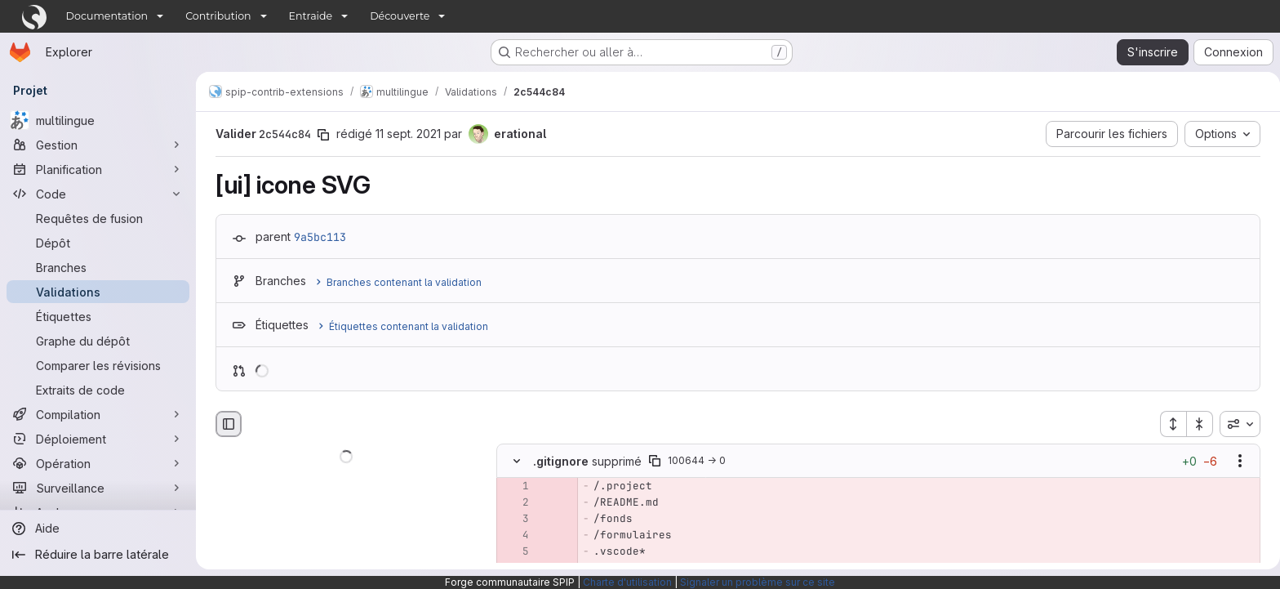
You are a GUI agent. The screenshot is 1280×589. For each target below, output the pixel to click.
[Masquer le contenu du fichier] (513, 461)
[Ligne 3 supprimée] (512, 519)
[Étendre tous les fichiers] (1170, 424)
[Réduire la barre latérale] (98, 554)
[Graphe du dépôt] (98, 340)
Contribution (218, 16)
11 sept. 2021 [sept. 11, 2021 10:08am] (405, 134)
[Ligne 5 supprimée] (512, 552)
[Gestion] (98, 144)
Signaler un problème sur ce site (757, 582)
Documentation (107, 16)
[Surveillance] (98, 487)
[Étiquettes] (98, 316)
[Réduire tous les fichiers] (1197, 424)
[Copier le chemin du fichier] (651, 461)
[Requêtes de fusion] (98, 218)
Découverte (399, 16)
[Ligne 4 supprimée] (512, 536)
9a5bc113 (317, 237)
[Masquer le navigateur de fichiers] (225, 424)
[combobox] (1236, 424)
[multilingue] (98, 120)
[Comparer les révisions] (98, 365)
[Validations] (98, 291)
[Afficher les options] (1237, 461)
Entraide (311, 16)
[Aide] (98, 528)
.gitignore (557, 461)
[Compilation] (98, 414)
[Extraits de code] (98, 389)
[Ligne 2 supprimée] (512, 503)
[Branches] (98, 267)
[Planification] (98, 169)
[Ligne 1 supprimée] (512, 487)
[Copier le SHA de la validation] (320, 135)
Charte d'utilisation (627, 582)
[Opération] (98, 463)
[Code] (98, 193)
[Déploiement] (98, 438)
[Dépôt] (98, 242)
